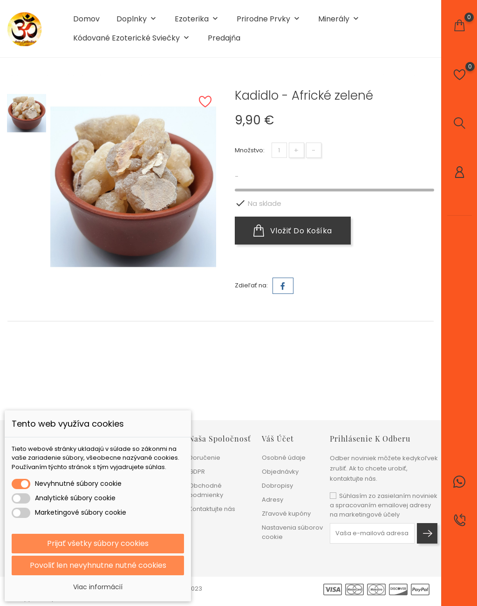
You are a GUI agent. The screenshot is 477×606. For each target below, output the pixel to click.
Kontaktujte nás (212, 508)
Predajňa (224, 38)
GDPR (197, 471)
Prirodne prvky (269, 19)
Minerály (339, 19)
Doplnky (137, 19)
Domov (86, 19)
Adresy (272, 499)
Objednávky (280, 471)
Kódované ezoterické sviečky (132, 38)
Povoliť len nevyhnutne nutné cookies (98, 565)
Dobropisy (277, 485)
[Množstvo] (279, 150)
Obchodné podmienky (206, 490)
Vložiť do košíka (292, 231)
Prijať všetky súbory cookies (98, 543)
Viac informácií (98, 587)
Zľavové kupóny (286, 513)
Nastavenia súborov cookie (292, 532)
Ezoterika (197, 19)
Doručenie (204, 457)
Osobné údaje (284, 457)
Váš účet (278, 438)
